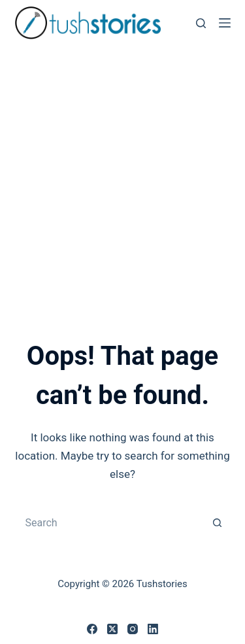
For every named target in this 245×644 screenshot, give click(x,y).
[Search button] (217, 522)
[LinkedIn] (153, 629)
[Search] (201, 23)
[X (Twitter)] (112, 629)
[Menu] (225, 23)
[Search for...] (109, 522)
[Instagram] (132, 629)
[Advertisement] (122, 174)
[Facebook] (92, 629)
